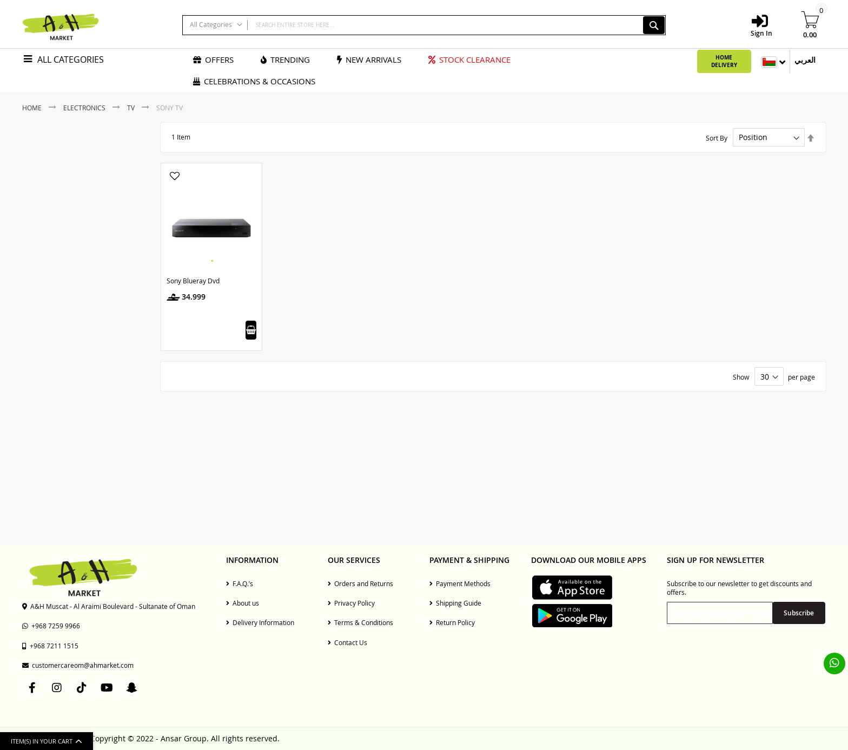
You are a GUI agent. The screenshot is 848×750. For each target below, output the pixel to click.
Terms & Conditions (360, 622)
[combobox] (424, 25)
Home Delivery (724, 61)
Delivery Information (260, 622)
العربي (805, 60)
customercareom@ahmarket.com (78, 665)
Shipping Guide (455, 603)
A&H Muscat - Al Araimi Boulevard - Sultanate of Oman (108, 606)
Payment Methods (460, 583)
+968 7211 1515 (50, 645)
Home (32, 107)
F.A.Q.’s (239, 583)
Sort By (716, 137)
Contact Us (347, 642)
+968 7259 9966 (51, 625)
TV (131, 107)
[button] (174, 176)
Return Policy (452, 622)
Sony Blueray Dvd (193, 280)
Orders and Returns (360, 583)
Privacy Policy (351, 603)
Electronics (85, 107)
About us (242, 603)
